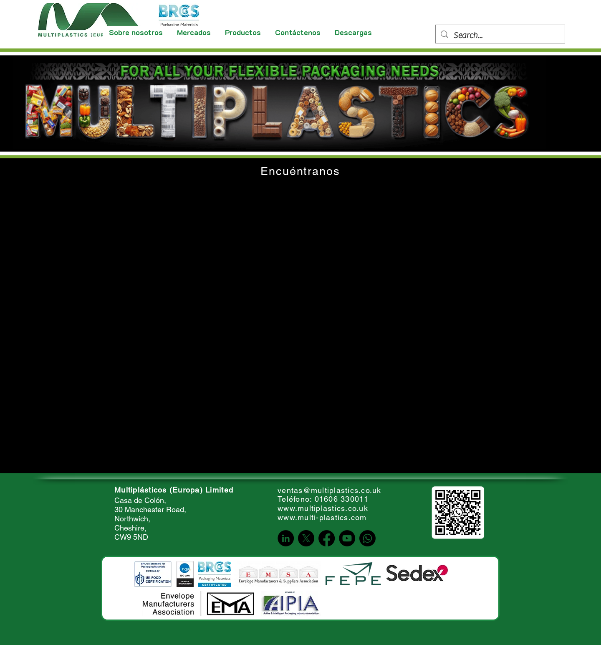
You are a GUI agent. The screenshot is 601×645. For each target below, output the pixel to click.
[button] (194, 32)
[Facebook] (326, 538)
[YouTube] (347, 538)
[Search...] (500, 35)
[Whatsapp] (367, 538)
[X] (306, 538)
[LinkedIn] (286, 538)
